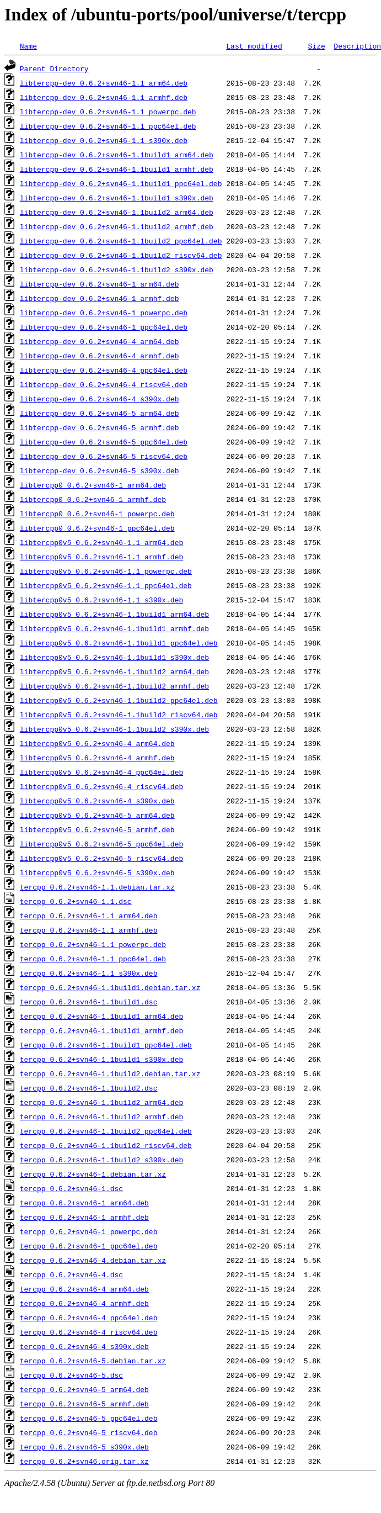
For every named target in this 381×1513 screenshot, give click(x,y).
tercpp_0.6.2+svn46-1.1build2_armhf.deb (101, 1116)
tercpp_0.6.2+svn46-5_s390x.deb (84, 1447)
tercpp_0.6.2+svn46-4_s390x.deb (84, 1346)
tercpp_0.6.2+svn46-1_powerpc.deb (89, 1231)
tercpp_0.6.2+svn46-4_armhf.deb (84, 1303)
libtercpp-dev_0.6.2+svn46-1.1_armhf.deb (103, 97)
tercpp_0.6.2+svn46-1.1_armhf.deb (89, 930)
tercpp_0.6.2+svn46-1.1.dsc (76, 901)
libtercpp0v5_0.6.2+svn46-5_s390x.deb (97, 872)
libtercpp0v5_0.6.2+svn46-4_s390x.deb (97, 801)
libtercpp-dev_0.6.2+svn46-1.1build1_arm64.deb (116, 155)
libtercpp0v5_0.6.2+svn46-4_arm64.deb (97, 743)
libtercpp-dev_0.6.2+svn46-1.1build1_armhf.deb (116, 169)
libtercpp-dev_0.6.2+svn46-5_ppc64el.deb (103, 442)
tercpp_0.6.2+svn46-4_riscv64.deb (89, 1332)
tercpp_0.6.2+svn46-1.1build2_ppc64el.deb (106, 1131)
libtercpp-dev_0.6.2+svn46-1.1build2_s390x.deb (116, 269)
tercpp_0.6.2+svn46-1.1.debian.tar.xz (97, 887)
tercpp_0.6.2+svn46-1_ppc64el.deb (89, 1246)
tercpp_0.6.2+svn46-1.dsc (71, 1188)
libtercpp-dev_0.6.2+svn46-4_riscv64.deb (103, 384)
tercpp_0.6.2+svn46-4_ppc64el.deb (89, 1317)
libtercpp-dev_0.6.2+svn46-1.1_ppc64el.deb (108, 126)
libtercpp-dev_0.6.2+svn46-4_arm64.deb (99, 341)
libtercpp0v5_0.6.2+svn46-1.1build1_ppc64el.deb (119, 643)
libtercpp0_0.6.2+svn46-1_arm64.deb (93, 485)
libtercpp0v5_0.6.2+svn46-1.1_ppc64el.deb (106, 585)
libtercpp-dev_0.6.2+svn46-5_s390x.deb (99, 470)
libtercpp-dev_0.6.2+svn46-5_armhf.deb (99, 427)
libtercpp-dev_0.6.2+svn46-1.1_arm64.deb (103, 83)
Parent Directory (54, 68)
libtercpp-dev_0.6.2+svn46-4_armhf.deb (99, 356)
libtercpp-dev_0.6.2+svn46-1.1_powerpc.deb (108, 112)
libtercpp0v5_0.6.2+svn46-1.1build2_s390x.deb (114, 729)
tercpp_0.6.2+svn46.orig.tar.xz (84, 1461)
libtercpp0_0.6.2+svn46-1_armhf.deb (93, 499)
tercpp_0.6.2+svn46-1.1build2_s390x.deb (101, 1160)
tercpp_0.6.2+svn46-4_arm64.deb (84, 1289)
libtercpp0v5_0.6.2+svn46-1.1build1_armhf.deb (114, 628)
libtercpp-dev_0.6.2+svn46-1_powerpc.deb (103, 313)
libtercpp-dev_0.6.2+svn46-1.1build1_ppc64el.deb (121, 183)
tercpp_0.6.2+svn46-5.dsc (71, 1375)
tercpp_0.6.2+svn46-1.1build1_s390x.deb (101, 1059)
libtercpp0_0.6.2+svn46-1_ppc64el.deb (97, 528)
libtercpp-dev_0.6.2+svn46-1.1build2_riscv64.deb (121, 255)
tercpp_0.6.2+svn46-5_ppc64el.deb (89, 1418)
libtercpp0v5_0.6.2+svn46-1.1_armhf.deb (101, 557)
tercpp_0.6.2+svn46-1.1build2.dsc (89, 1088)
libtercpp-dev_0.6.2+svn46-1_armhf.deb (99, 298)
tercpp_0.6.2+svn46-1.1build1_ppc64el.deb (106, 1045)
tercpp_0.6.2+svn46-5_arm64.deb (84, 1389)
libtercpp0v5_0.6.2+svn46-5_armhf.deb (97, 829)
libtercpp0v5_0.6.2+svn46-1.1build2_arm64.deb (114, 671)
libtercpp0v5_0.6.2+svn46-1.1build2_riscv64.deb (119, 715)
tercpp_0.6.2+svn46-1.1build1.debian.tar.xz (110, 987)
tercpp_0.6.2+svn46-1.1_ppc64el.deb (93, 959)
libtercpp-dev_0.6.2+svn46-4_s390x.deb (99, 399)
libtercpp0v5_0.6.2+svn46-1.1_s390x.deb (101, 600)
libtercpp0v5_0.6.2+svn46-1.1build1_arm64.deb (114, 614)
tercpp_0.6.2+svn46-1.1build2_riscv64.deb (106, 1145)
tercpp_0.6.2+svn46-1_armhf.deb (84, 1217)
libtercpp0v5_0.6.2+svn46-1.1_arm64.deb (101, 542)
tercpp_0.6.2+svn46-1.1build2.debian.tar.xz (110, 1073)
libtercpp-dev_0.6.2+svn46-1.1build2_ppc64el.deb (121, 241)
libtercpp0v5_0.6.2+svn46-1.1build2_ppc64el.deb (119, 700)
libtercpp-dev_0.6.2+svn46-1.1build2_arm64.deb (116, 212)
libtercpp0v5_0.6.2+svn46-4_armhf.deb (97, 758)
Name (28, 46)
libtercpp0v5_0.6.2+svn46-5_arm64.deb (97, 815)
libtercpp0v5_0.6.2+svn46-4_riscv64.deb (101, 786)
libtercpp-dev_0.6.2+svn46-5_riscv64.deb (103, 456)
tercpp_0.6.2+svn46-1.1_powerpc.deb (93, 944)
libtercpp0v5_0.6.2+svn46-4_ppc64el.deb (101, 772)
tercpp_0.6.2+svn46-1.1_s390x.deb (89, 973)
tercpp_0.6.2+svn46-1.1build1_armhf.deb (101, 1030)
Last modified (254, 46)
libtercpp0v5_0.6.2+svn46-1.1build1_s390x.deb (114, 657)
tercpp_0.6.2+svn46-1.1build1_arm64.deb (101, 1016)
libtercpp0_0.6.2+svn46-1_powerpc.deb (97, 514)
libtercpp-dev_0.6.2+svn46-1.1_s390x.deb (103, 140)
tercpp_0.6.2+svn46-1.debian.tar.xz (93, 1174)
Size (316, 46)
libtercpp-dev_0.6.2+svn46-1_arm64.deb (99, 284)
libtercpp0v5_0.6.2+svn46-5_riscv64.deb (101, 858)
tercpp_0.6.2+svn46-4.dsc (71, 1274)
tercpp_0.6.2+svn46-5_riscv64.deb (89, 1432)
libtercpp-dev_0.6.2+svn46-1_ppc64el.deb (103, 327)
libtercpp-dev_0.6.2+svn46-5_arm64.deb (99, 413)
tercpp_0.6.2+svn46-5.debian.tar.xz (93, 1361)
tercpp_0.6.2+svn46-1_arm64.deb (84, 1203)
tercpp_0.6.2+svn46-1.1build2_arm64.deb (101, 1102)
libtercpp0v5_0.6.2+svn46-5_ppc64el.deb (101, 844)
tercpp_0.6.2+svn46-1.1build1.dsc (89, 1002)
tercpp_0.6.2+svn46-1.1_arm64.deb (89, 916)
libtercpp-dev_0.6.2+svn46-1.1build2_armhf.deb (116, 226)
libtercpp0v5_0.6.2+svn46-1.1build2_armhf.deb (114, 686)
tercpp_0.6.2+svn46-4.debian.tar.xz (93, 1260)
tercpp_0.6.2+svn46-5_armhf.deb (84, 1404)
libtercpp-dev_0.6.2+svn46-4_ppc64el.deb (103, 370)
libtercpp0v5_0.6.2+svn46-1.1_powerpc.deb (106, 571)
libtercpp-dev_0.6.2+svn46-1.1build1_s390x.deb (116, 198)
